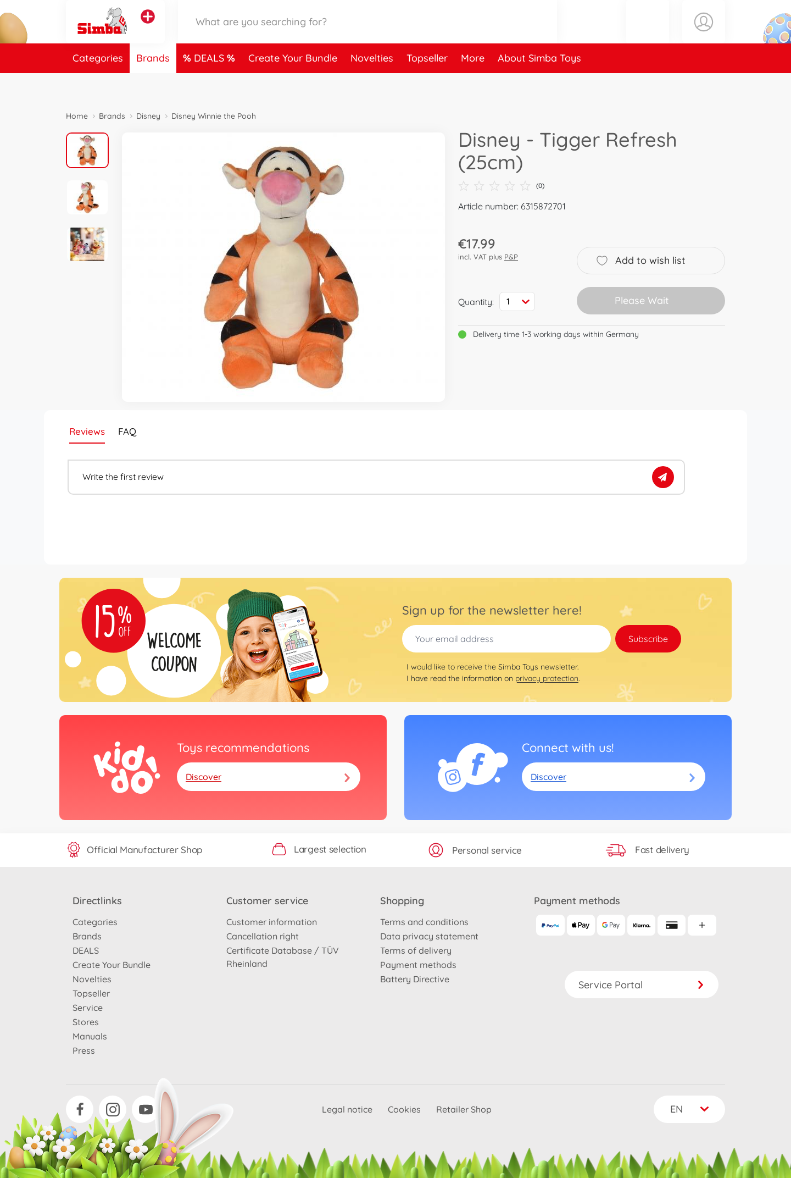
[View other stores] (148, 30)
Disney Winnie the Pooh (213, 116)
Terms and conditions (424, 921)
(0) (501, 185)
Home (77, 116)
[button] (647, 35)
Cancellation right (262, 936)
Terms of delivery (416, 950)
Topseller (427, 84)
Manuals (90, 1036)
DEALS (210, 84)
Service (88, 1007)
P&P (511, 256)
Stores (86, 1021)
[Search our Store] (367, 35)
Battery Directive (414, 979)
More (472, 84)
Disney (148, 116)
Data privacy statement (429, 936)
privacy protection (546, 678)
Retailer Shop (464, 1109)
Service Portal (641, 984)
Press (84, 1050)
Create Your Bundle (292, 84)
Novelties (371, 84)
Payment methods (418, 964)
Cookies (404, 1109)
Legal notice (347, 1109)
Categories (98, 84)
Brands (153, 84)
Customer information (271, 921)
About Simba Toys (539, 84)
